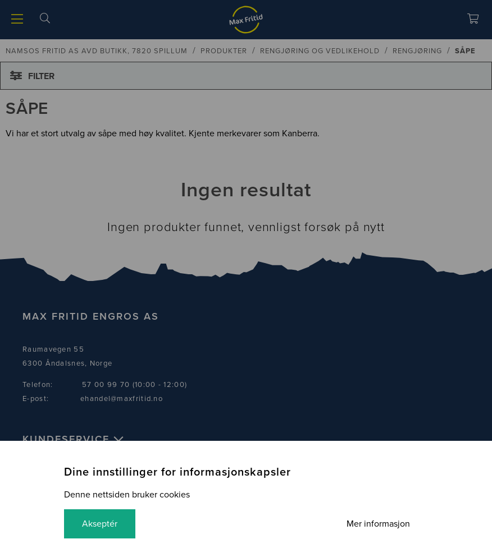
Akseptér (99, 523)
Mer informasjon (378, 523)
